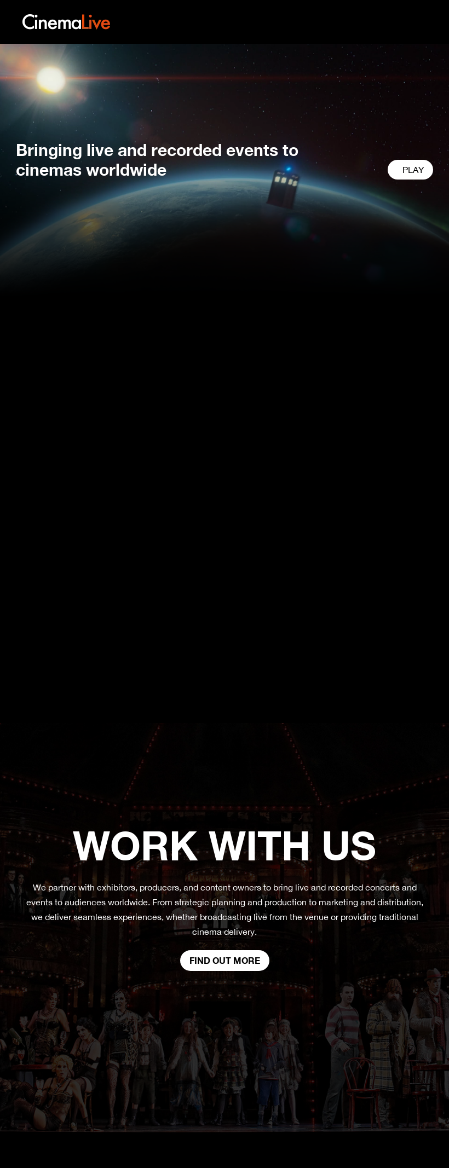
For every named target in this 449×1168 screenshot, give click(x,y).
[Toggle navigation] (423, 22)
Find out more (224, 960)
